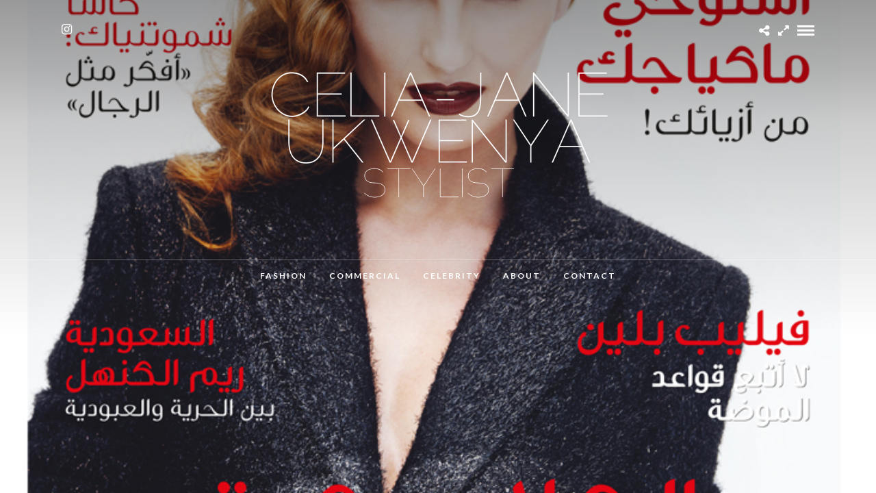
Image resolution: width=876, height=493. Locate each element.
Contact (589, 275)
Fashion (283, 275)
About (522, 275)
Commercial (364, 275)
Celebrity (451, 275)
